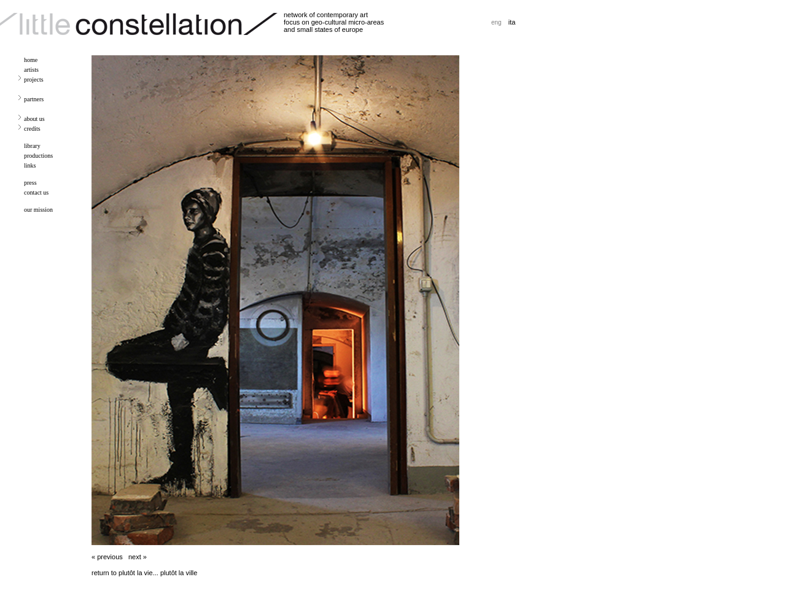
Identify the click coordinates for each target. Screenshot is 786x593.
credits (32, 128)
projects (34, 79)
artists (31, 69)
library (32, 145)
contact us (36, 192)
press (30, 182)
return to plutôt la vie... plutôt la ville (144, 572)
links (30, 165)
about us (34, 118)
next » (137, 556)
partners (34, 99)
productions (38, 155)
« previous (107, 556)
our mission (38, 209)
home (30, 59)
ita (512, 22)
